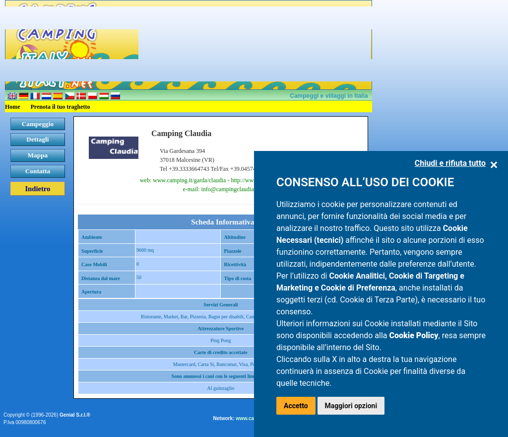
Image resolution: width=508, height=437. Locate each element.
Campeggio (38, 124)
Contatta (37, 171)
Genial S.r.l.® (75, 415)
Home (12, 106)
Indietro (37, 189)
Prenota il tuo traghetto (60, 106)
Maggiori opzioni (351, 406)
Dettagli (37, 139)
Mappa (38, 155)
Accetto (296, 406)
